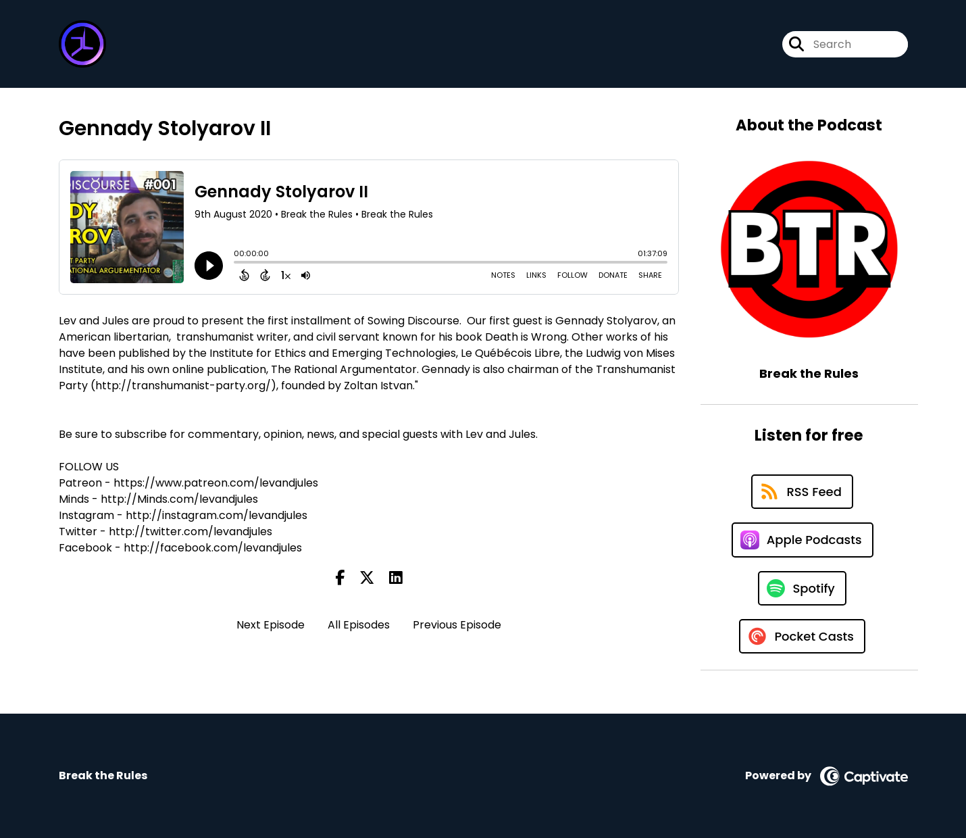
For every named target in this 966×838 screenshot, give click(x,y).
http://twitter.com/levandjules (190, 531)
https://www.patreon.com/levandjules (215, 483)
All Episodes (359, 625)
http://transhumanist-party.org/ (183, 385)
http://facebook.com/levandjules (213, 548)
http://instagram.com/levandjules (216, 515)
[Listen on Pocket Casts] (802, 636)
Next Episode (270, 625)
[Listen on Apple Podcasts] (802, 540)
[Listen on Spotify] (802, 588)
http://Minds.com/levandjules (179, 499)
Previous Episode (457, 625)
